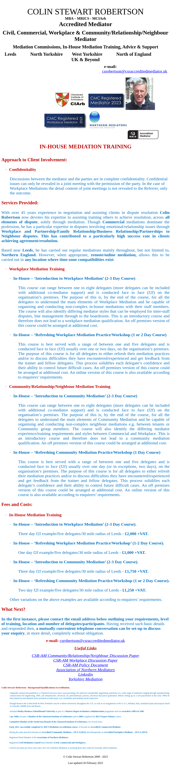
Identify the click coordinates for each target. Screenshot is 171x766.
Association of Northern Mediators (85, 669)
